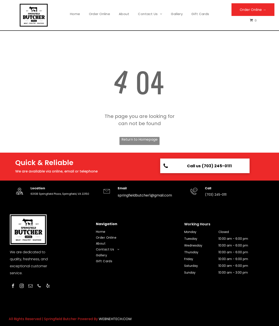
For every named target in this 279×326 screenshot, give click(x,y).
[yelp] (48, 286)
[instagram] (22, 286)
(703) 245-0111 (215, 194)
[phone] (39, 286)
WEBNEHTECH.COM (115, 318)
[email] (30, 286)
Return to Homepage (139, 139)
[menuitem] (75, 14)
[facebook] (13, 286)
